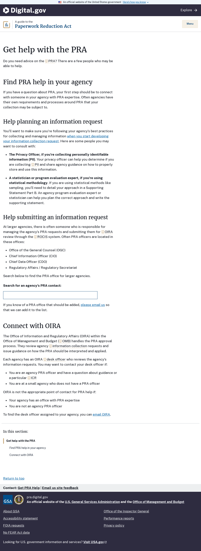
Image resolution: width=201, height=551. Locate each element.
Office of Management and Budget (158, 502)
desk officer (56, 359)
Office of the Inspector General (126, 511)
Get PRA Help (29, 488)
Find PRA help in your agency (27, 447)
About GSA (11, 511)
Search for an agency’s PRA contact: (32, 286)
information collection (69, 346)
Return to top (13, 478)
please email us (93, 305)
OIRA (109, 232)
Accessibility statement (20, 518)
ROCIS (42, 237)
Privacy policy (114, 525)
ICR (34, 378)
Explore (189, 10)
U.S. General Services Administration (92, 502)
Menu (190, 23)
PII (37, 164)
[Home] (92, 24)
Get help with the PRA (20, 440)
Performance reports (119, 518)
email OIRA (101, 414)
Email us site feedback (60, 488)
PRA (51, 61)
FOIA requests (13, 525)
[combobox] (50, 295)
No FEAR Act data (16, 532)
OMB (66, 341)
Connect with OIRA (21, 455)
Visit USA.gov (93, 542)
